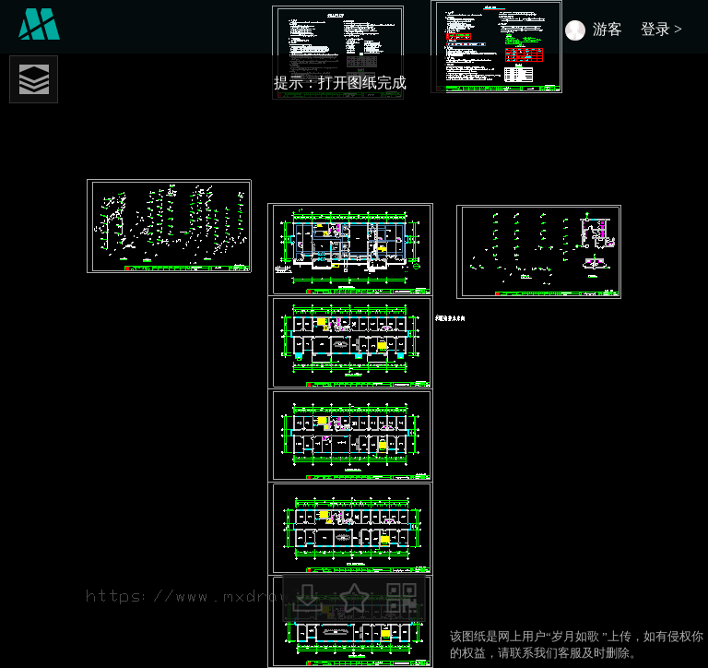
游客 (607, 29)
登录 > (665, 29)
